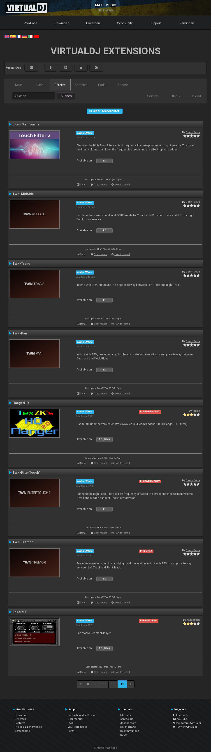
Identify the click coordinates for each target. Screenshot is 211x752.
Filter (175, 96)
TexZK (196, 410)
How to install (122, 184)
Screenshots (22, 730)
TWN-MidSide (23, 194)
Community (124, 23)
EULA (123, 734)
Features (20, 723)
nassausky (193, 619)
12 (122, 684)
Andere (122, 85)
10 (104, 684)
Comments (100, 184)
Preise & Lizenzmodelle (28, 726)
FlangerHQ (20, 403)
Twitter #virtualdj (185, 726)
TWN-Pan (19, 333)
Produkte (30, 23)
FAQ (70, 723)
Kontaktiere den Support (82, 715)
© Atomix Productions (105, 747)
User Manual (75, 718)
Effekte (60, 85)
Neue (19, 85)
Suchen (66, 96)
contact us (126, 718)
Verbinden (186, 23)
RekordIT (19, 612)
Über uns (125, 715)
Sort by (154, 96)
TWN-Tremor (22, 542)
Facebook (180, 715)
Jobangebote (128, 723)
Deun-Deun (193, 132)
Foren (71, 730)
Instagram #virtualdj (187, 723)
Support (155, 23)
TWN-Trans (21, 263)
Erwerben (93, 23)
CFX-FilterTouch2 (25, 124)
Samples (81, 85)
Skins (39, 85)
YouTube (180, 718)
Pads (101, 85)
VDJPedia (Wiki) (77, 726)
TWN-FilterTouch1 (26, 472)
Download (62, 23)
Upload (196, 96)
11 (113, 684)
